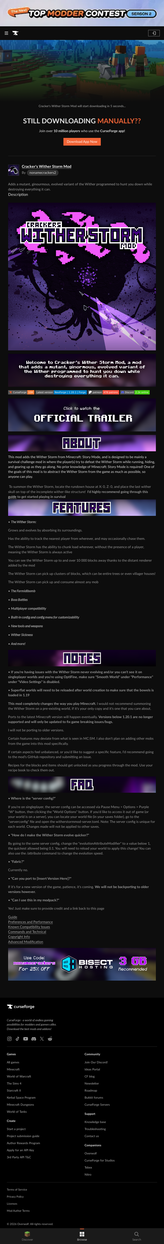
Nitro (88, 1174)
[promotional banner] (82, 13)
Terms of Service (17, 1189)
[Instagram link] (9, 1038)
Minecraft (13, 1069)
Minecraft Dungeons (20, 1104)
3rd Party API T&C (19, 1157)
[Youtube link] (25, 1038)
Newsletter (92, 1083)
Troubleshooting (95, 1129)
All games (13, 1062)
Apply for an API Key (20, 1150)
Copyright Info (19, 937)
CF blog (90, 1076)
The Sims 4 (14, 1083)
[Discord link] (33, 1038)
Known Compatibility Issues (29, 927)
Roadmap (91, 1090)
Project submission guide (23, 1136)
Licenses (12, 1204)
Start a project (16, 1129)
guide (12, 497)
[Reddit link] (50, 1038)
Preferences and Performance (30, 922)
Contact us (92, 1136)
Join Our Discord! (96, 1062)
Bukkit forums (94, 1097)
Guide (12, 917)
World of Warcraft (19, 1076)
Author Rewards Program (23, 1143)
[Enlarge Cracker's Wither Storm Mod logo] (13, 170)
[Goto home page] (15, 33)
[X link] (41, 1038)
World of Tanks (17, 1111)
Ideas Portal (92, 1069)
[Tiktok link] (17, 1038)
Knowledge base (95, 1122)
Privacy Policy (15, 1196)
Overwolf (91, 1153)
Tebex (88, 1167)
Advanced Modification (25, 942)
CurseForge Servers (97, 1104)
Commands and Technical (27, 932)
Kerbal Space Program (21, 1097)
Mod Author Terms (18, 1211)
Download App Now (82, 141)
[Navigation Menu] (6, 33)
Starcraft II (14, 1090)
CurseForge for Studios (100, 1160)
